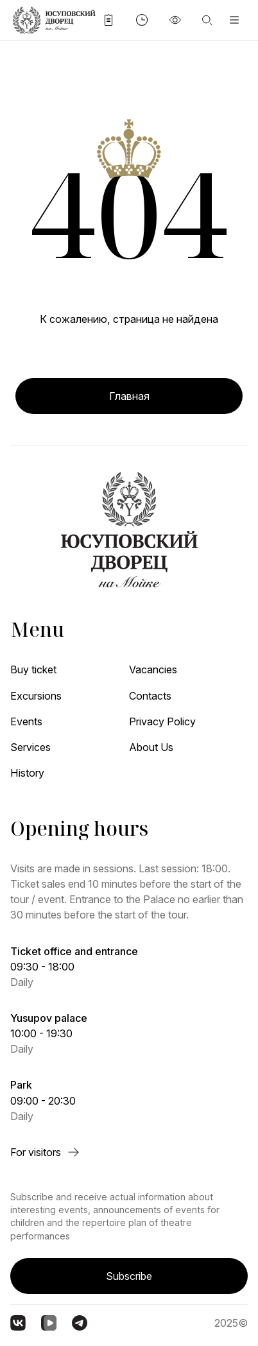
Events (26, 721)
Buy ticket (33, 669)
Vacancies (153, 669)
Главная (129, 396)
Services (30, 747)
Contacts (150, 695)
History (27, 772)
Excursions (36, 695)
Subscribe (129, 1276)
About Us (151, 747)
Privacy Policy (162, 721)
